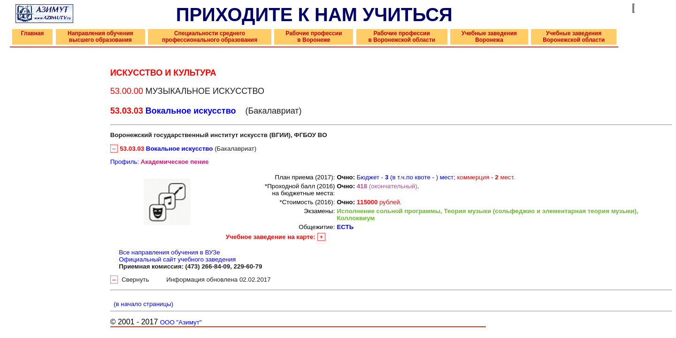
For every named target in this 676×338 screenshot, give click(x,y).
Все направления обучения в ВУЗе (169, 252)
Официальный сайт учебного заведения (177, 259)
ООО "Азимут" (181, 322)
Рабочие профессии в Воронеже (313, 36)
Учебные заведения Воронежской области (574, 36)
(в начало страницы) (142, 303)
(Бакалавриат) (183, 148)
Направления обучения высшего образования (100, 36)
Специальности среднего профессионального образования (209, 36)
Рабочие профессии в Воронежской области (401, 36)
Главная (32, 33)
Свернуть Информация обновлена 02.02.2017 (190, 279)
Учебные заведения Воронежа (489, 36)
